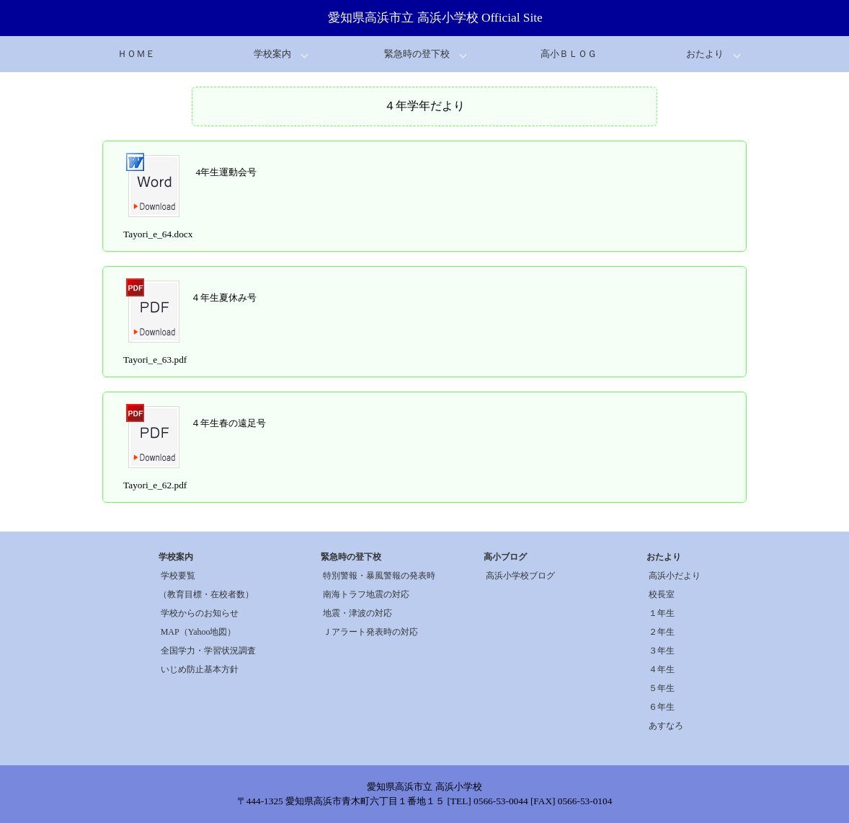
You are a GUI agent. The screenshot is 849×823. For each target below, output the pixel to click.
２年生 (662, 632)
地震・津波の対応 (357, 613)
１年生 (662, 613)
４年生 (662, 669)
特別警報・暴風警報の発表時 (379, 576)
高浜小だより (675, 576)
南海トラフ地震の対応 (366, 594)
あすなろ (666, 726)
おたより (705, 53)
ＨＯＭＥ (136, 53)
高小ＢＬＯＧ (569, 53)
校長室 (662, 594)
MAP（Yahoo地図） (198, 632)
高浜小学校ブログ (520, 576)
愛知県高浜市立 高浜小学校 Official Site (435, 18)
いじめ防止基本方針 (200, 669)
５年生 (662, 688)
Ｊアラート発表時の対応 (370, 632)
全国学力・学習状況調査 (208, 651)
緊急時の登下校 (417, 53)
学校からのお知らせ (200, 613)
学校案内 (272, 53)
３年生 (662, 651)
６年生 (662, 707)
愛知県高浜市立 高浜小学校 (424, 786)
